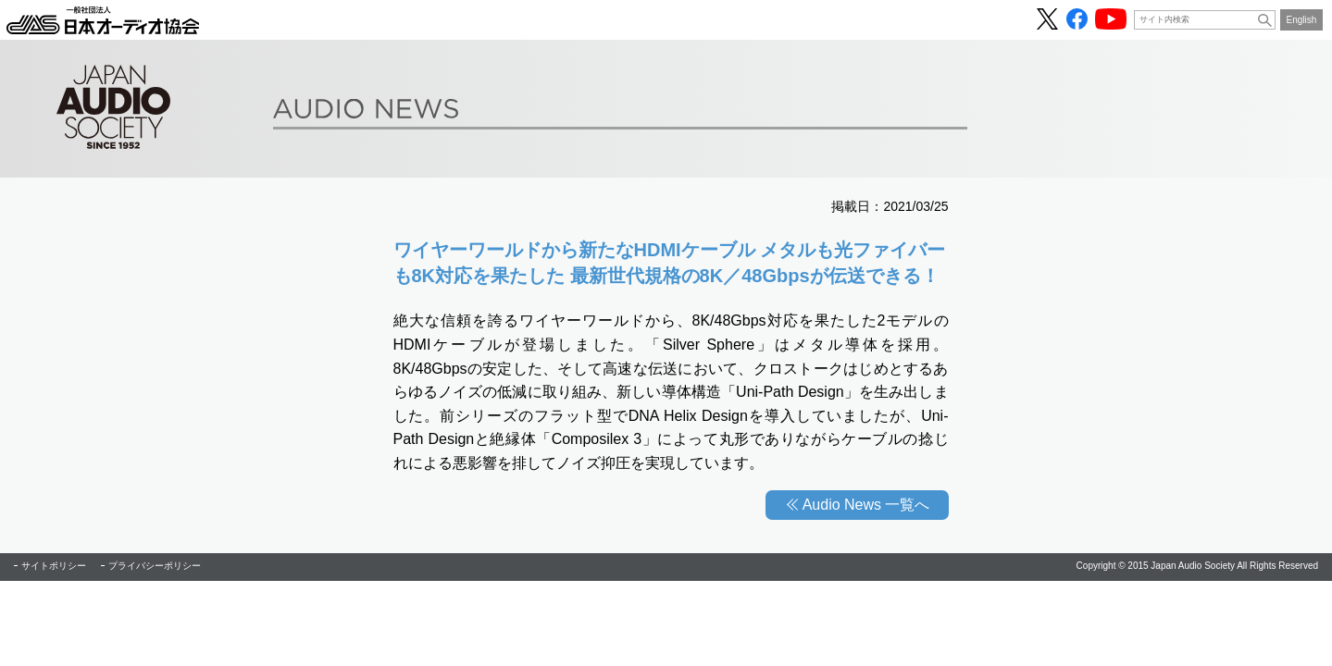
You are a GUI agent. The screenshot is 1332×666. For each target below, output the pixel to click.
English (1302, 20)
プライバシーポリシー (154, 566)
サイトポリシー (53, 566)
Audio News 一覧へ (866, 504)
